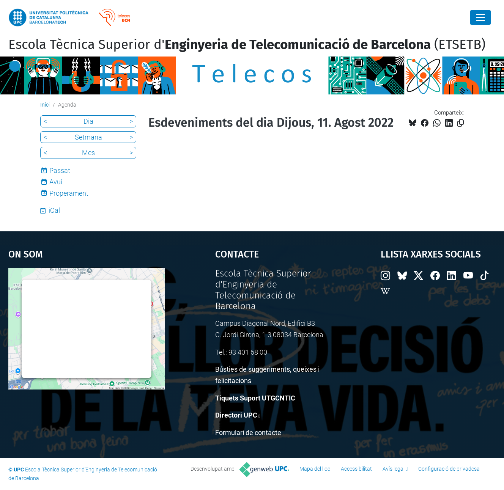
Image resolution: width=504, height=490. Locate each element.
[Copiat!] (460, 123)
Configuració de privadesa (449, 469)
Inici (45, 105)
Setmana (88, 137)
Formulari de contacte (248, 433)
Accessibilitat (356, 469)
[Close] (480, 17)
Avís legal (394, 469)
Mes (88, 153)
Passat (59, 170)
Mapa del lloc (314, 469)
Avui (55, 182)
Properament (68, 193)
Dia (88, 121)
